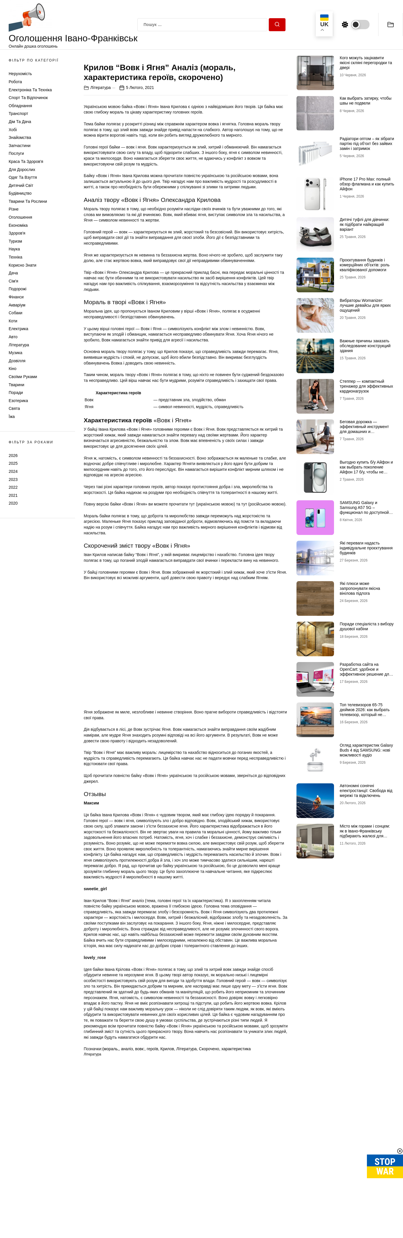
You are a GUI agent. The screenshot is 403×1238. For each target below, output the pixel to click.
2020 (13, 503)
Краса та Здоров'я (26, 161)
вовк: (140, 1151)
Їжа (12, 416)
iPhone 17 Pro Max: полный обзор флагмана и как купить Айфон (367, 184)
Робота (15, 81)
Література (19, 345)
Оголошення (20, 217)
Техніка (15, 257)
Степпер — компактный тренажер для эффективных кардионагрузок (366, 386)
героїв (152, 1151)
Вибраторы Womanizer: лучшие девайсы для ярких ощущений (365, 305)
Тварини (16, 384)
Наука (14, 249)
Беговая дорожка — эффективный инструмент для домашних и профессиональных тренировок (364, 431)
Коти (13, 321)
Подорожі (17, 289)
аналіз (127, 1151)
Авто (13, 336)
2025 (13, 463)
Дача (13, 273)
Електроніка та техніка (30, 90)
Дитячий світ (21, 185)
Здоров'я (17, 233)
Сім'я (13, 281)
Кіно (12, 368)
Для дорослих (22, 169)
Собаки (15, 313)
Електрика (18, 328)
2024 (13, 471)
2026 (13, 455)
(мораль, (110, 1151)
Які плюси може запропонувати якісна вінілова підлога (360, 588)
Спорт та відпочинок (28, 97)
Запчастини (20, 145)
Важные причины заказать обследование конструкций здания (365, 346)
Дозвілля (17, 360)
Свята (14, 408)
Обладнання (20, 105)
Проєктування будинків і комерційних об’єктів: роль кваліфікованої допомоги (364, 265)
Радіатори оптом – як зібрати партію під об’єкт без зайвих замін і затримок (367, 143)
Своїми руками (23, 376)
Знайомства (20, 137)
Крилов (167, 1151)
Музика (15, 352)
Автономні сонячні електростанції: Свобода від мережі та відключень (366, 790)
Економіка (18, 225)
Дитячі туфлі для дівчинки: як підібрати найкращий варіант (364, 224)
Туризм (15, 241)
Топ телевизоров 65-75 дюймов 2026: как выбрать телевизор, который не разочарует (365, 712)
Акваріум (17, 305)
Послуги (16, 153)
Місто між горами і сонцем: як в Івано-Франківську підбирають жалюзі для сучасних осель (365, 833)
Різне (13, 209)
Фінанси (16, 297)
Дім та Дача (20, 121)
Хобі (13, 129)
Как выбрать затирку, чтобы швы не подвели (365, 100)
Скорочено (209, 1151)
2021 (13, 495)
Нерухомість (20, 73)
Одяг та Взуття (23, 177)
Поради (16, 392)
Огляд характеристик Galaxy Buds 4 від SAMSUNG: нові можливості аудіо (366, 750)
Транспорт (18, 113)
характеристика (236, 1151)
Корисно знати (22, 265)
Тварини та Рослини (28, 201)
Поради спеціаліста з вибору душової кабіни (367, 626)
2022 (13, 487)
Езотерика (18, 400)
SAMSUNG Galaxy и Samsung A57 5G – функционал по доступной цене (364, 509)
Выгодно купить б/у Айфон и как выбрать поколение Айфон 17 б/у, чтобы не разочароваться (366, 469)
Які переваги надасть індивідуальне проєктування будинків (366, 548)
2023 (13, 479)
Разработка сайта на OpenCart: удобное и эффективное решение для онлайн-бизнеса (365, 671)
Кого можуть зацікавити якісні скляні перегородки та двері (366, 62)
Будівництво (20, 193)
